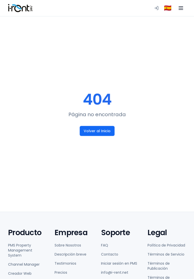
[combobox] (168, 8)
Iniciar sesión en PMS (119, 263)
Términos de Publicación (159, 266)
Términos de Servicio (166, 254)
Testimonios (65, 263)
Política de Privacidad (166, 245)
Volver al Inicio (97, 131)
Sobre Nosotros (68, 245)
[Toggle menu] (181, 8)
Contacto (109, 254)
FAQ (104, 245)
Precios (61, 272)
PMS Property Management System (20, 250)
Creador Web (20, 273)
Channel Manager (24, 264)
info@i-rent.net (114, 272)
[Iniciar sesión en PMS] (156, 8)
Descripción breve (70, 254)
